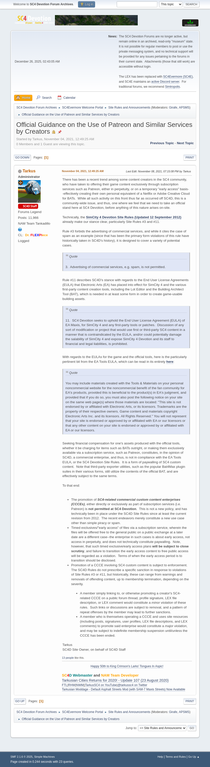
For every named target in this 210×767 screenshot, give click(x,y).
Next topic (185, 143)
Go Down (22, 157)
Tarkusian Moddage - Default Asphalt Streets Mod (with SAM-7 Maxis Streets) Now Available (123, 689)
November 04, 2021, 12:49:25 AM (83, 171)
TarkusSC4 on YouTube (101, 685)
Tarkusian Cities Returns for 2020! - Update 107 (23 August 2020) (115, 680)
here (169, 362)
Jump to (130, 728)
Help (160, 756)
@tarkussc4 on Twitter (132, 685)
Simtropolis (172, 86)
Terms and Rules (176, 756)
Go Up (19, 701)
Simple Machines (44, 756)
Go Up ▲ (193, 756)
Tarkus (29, 171)
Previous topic (162, 143)
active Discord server (165, 81)
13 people (68, 657)
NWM (80, 685)
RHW (71, 685)
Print (190, 157)
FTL (64, 685)
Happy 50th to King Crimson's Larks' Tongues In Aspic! (127, 666)
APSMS (184, 107)
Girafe (173, 107)
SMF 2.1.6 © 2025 (22, 756)
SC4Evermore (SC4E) (178, 76)
